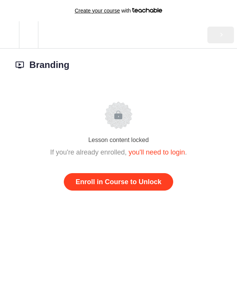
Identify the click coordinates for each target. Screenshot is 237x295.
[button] (9, 34)
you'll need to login (157, 152)
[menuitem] (28, 34)
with (119, 10)
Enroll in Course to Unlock (118, 182)
